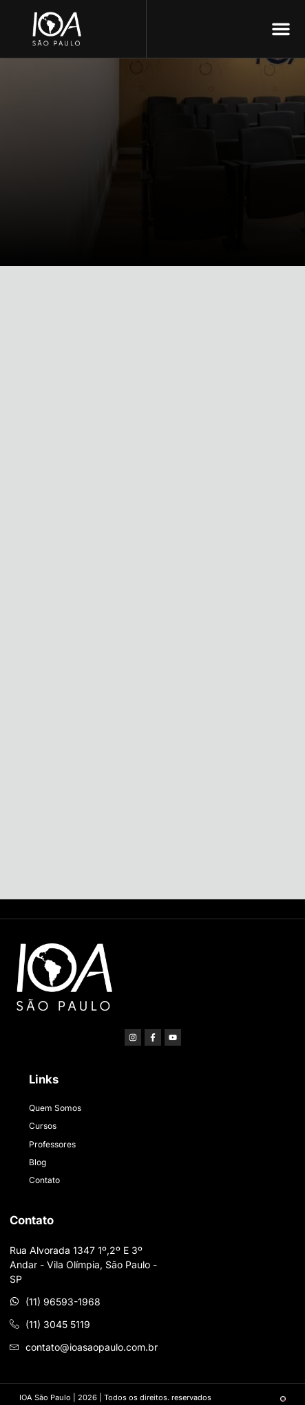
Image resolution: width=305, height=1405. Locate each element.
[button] (280, 28)
